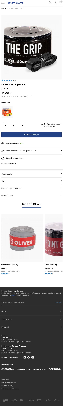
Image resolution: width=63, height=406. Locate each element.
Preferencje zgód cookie (10, 389)
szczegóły (24, 295)
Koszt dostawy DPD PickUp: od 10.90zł (31, 151)
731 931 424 (6, 348)
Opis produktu (31, 174)
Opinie (31, 181)
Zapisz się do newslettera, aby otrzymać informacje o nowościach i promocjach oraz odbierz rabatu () (31, 294)
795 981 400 (7, 337)
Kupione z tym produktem (31, 188)
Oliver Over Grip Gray (9, 265)
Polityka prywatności (8, 382)
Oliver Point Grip (51, 265)
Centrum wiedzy (7, 386)
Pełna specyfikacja (8, 163)
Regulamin (5, 379)
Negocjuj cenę (31, 195)
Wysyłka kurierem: (31, 143)
